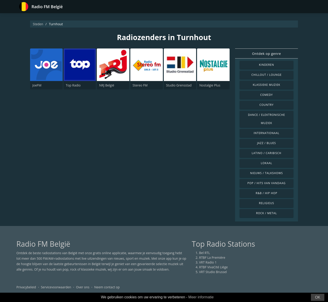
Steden (38, 24)
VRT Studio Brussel (213, 272)
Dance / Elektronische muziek (266, 119)
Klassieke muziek (266, 85)
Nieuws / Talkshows (266, 173)
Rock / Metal (266, 213)
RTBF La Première (212, 257)
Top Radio (73, 85)
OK (317, 297)
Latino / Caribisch (266, 153)
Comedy (266, 95)
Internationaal (266, 133)
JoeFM (36, 85)
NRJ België (106, 85)
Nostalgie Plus (209, 85)
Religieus (266, 203)
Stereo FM (140, 85)
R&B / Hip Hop (266, 193)
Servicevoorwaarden (56, 287)
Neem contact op (107, 287)
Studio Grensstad (179, 85)
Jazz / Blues (266, 143)
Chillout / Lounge (266, 75)
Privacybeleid (26, 287)
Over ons (83, 287)
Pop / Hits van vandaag (266, 183)
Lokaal (266, 163)
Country (266, 105)
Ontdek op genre (266, 53)
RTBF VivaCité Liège (213, 267)
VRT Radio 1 (208, 262)
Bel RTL (204, 253)
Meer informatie (201, 297)
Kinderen (266, 65)
